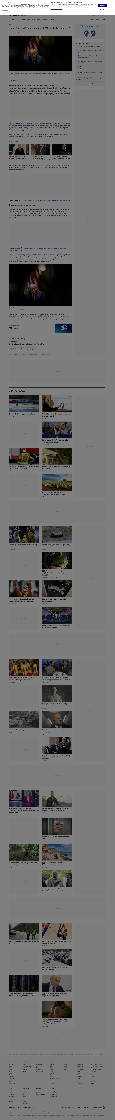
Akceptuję (102, 5)
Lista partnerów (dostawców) (56, 9)
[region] (57, 7)
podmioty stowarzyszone (25, 4)
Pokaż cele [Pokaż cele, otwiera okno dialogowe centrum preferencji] (102, 9)
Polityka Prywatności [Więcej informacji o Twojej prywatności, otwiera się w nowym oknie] (6, 12)
